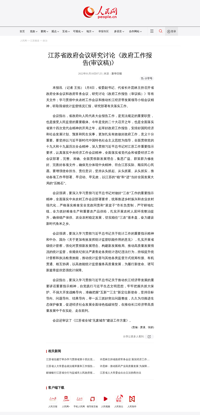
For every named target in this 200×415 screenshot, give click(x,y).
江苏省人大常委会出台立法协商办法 (120, 372)
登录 (173, 31)
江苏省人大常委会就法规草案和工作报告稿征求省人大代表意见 (82, 366)
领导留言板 (92, 400)
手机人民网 (79, 400)
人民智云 (118, 400)
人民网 (23, 40)
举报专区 (103, 31)
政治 (45, 40)
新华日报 (117, 73)
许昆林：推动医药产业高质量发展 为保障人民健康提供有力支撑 (136, 366)
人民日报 (52, 400)
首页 (22, 31)
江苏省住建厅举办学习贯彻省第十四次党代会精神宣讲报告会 (81, 359)
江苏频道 (34, 40)
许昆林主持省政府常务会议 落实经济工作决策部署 (128, 359)
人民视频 (105, 400)
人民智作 (132, 400)
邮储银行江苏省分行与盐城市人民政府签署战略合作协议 (78, 372)
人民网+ (66, 400)
